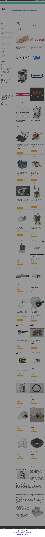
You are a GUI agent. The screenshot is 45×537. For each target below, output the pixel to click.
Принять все (20, 534)
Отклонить (26, 534)
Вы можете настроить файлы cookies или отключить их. (22, 532)
